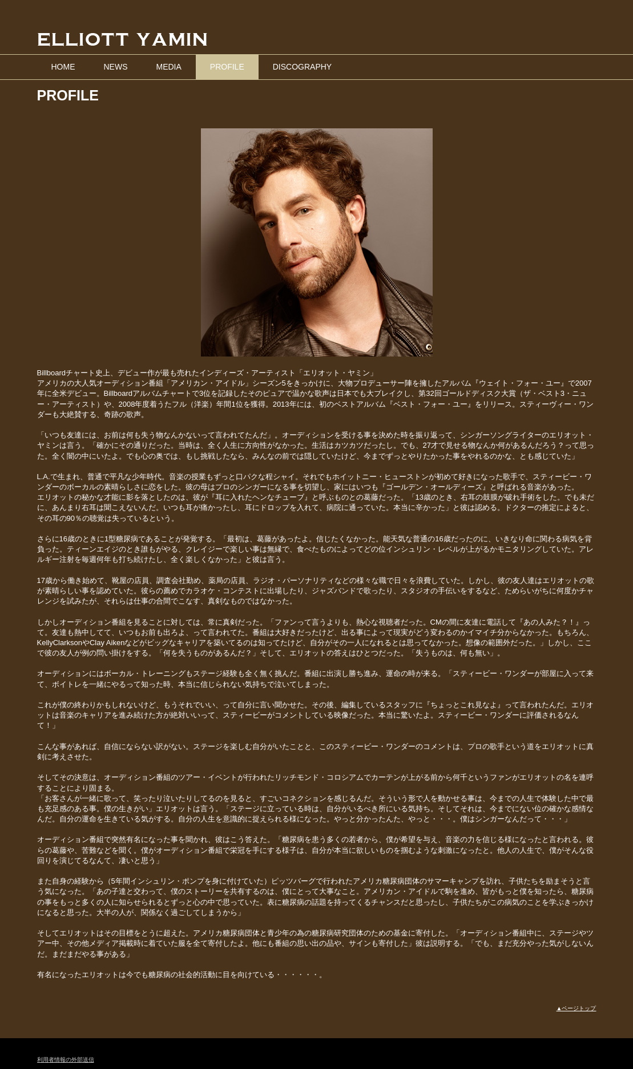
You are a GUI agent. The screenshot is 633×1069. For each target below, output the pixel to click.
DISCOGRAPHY (302, 66)
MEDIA (169, 66)
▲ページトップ (576, 1008)
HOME (63, 66)
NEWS (116, 66)
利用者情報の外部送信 (65, 1059)
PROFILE (227, 66)
